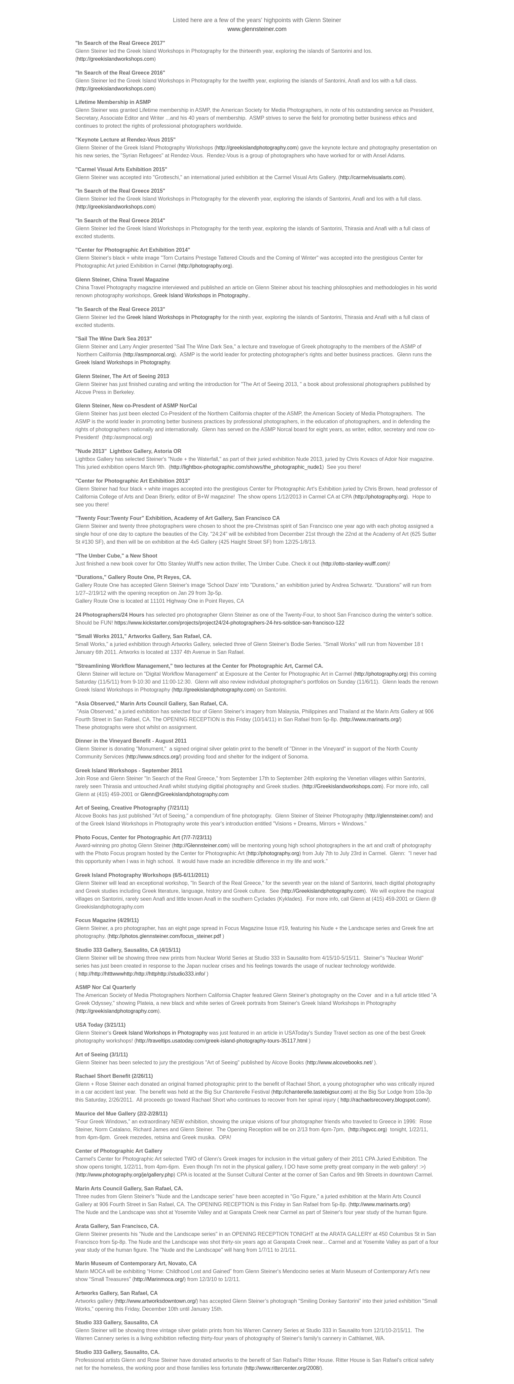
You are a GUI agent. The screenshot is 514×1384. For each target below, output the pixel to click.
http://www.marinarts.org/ (370, 719)
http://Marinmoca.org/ (159, 1279)
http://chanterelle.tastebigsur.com (311, 1092)
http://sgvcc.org (367, 1129)
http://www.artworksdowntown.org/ (156, 1301)
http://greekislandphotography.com (256, 147)
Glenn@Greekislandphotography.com (184, 794)
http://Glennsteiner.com (201, 845)
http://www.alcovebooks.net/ (340, 1062)
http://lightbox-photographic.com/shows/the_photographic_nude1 (246, 467)
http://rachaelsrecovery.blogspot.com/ (384, 1100)
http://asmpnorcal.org (149, 354)
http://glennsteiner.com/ (393, 816)
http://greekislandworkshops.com (115, 59)
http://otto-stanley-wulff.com (354, 563)
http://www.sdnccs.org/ (153, 756)
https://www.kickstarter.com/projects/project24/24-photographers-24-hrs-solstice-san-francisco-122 (229, 623)
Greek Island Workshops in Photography (200, 295)
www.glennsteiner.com (256, 29)
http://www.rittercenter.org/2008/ (283, 1368)
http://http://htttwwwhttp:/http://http (118, 974)
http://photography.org (204, 266)
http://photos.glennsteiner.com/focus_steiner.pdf (165, 936)
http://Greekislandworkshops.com (343, 786)
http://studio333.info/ (181, 974)
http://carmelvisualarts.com (371, 177)
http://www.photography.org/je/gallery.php (125, 1174)
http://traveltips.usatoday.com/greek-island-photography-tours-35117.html (221, 1041)
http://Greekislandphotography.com (323, 891)
